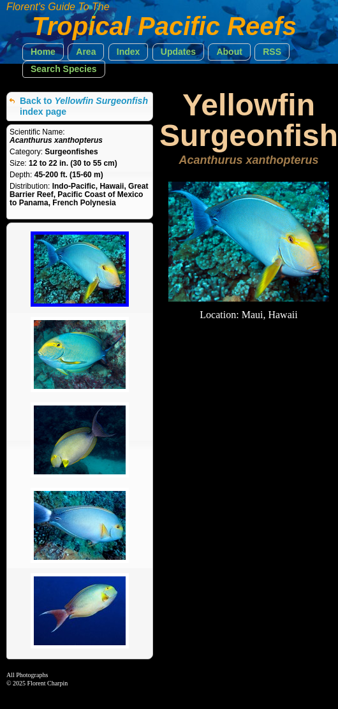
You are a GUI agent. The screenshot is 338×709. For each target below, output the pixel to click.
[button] (43, 52)
